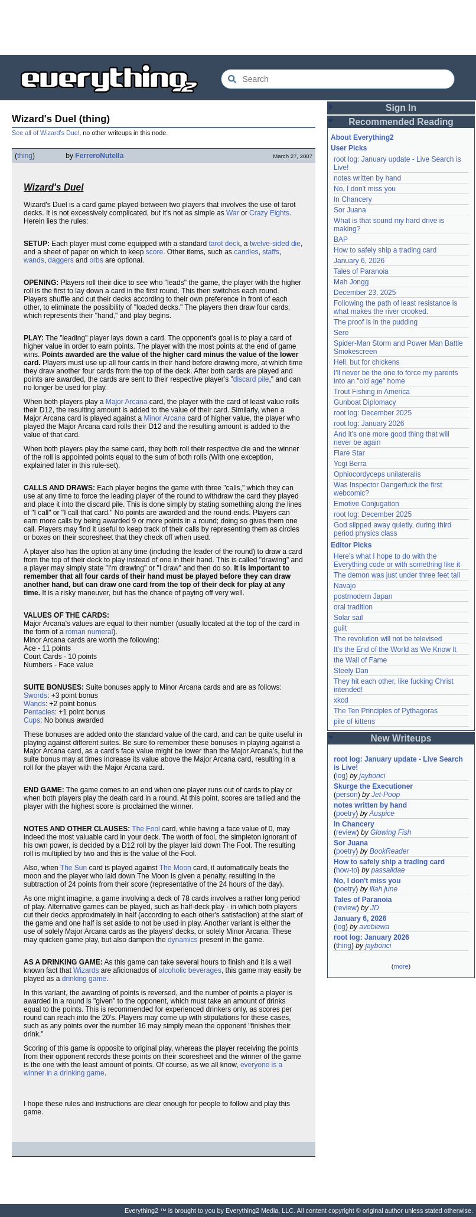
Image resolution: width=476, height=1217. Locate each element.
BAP (341, 239)
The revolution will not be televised (388, 639)
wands (34, 260)
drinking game (84, 979)
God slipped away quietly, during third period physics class (392, 529)
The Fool (145, 829)
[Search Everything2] (338, 79)
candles (246, 252)
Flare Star (349, 453)
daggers (60, 260)
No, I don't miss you (365, 189)
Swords (35, 695)
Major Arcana (127, 402)
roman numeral (89, 632)
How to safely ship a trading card (385, 250)
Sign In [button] (401, 108)
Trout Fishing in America (372, 392)
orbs (96, 260)
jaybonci (372, 776)
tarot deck (224, 244)
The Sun (73, 868)
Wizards (86, 970)
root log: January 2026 (369, 423)
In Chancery (353, 199)
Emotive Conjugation (366, 504)
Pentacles (39, 712)
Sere (341, 333)
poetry (346, 813)
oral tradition (353, 607)
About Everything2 (362, 137)
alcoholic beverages (190, 970)
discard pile (251, 379)
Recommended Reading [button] (401, 122)
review (346, 832)
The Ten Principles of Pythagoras (386, 711)
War (232, 213)
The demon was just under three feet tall (397, 575)
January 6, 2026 (359, 261)
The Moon (175, 868)
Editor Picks (351, 545)
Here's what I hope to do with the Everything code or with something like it (397, 560)
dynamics (183, 940)
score (154, 252)
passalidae (388, 870)
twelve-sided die (275, 244)
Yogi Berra (350, 464)
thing (24, 156)
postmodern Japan (363, 596)
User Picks (349, 148)
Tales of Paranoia (361, 271)
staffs (270, 252)
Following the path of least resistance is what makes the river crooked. (395, 307)
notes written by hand (367, 178)
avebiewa (374, 927)
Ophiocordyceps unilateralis (377, 474)
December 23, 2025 (365, 292)
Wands (34, 704)
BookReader (389, 851)
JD (374, 908)
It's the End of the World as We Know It (395, 649)
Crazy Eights (269, 213)
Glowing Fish (390, 832)
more (400, 966)
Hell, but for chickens (366, 362)
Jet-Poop (385, 794)
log (340, 776)
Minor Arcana (164, 418)
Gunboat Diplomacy (365, 402)
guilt (340, 628)
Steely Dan (351, 671)
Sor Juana (350, 210)
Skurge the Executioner (373, 786)
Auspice (382, 813)
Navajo (345, 586)
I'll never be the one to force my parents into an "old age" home (396, 377)
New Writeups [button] (401, 738)
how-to (346, 870)
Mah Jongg (351, 282)
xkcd (341, 700)
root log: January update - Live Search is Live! (398, 763)
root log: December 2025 (373, 413)
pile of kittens (354, 721)
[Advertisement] (238, 26)
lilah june (383, 889)
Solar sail (348, 618)
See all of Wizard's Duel (45, 132)
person (347, 794)
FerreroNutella (99, 156)
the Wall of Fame (360, 660)
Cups (32, 720)
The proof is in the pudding (376, 322)
